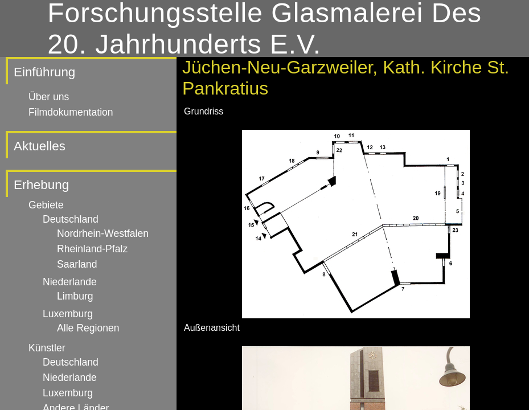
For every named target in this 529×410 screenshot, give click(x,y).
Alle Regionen (88, 328)
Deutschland (71, 219)
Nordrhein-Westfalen (103, 233)
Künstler (46, 348)
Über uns (48, 96)
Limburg (75, 296)
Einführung (44, 72)
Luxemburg (68, 313)
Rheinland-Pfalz (92, 249)
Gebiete (46, 205)
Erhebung (41, 185)
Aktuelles (39, 146)
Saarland (77, 264)
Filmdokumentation (70, 112)
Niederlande (70, 282)
